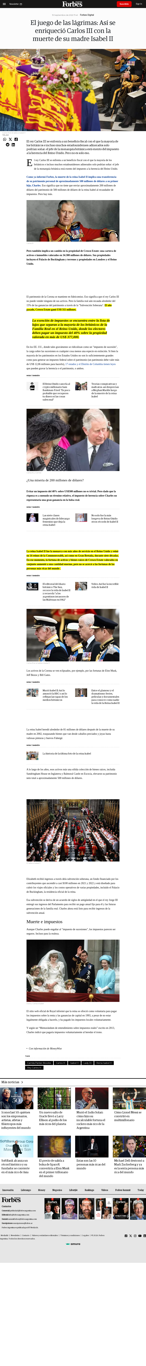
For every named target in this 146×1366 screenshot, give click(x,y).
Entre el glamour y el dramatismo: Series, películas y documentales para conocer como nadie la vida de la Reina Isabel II (105, 696)
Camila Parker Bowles (39, 1063)
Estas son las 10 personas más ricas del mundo (91, 1164)
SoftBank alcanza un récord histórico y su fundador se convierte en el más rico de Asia (15, 1166)
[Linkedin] (144, 1236)
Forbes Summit (122, 1190)
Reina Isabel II (104, 1063)
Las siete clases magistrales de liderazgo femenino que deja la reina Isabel (56, 520)
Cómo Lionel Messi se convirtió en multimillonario (127, 1116)
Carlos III (60, 1063)
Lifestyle (73, 1190)
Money (41, 1190)
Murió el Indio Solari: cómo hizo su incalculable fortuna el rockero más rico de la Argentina (91, 1120)
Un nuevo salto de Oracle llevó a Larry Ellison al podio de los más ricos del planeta (53, 1118)
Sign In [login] (139, 4)
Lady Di (88, 1063)
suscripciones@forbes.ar (22, 1223)
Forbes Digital (87, 15)
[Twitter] (130, 1236)
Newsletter (15, 1235)
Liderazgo (26, 1190)
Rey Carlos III (34, 1067)
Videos (104, 1190)
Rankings (89, 1190)
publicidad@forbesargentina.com (23, 1211)
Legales (85, 1235)
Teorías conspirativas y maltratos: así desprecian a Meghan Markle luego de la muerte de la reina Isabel (105, 390)
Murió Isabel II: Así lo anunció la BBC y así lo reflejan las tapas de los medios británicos (55, 695)
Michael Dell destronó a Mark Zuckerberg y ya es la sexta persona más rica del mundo (129, 1166)
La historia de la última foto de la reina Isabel (67, 754)
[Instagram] (135, 1236)
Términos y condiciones (70, 1235)
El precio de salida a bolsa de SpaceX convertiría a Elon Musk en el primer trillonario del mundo (54, 1168)
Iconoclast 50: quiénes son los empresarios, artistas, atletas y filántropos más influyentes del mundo (16, 1120)
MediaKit (4, 1235)
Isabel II (74, 1063)
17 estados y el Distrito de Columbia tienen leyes (90, 364)
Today (141, 1190)
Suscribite (124, 4)
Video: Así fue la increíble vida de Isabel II (105, 586)
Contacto (26, 1235)
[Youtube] (140, 1236)
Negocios (57, 1190)
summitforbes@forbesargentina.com (22, 1219)
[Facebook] (126, 1236)
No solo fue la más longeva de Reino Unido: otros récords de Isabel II (104, 518)
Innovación (8, 1190)
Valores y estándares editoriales (45, 1235)
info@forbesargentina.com (19, 1215)
